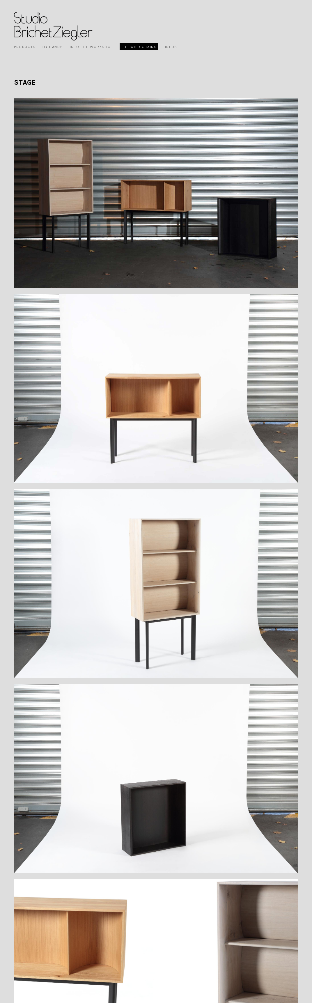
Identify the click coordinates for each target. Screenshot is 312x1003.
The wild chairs (139, 47)
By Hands (52, 47)
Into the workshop (91, 47)
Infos (171, 47)
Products (25, 47)
